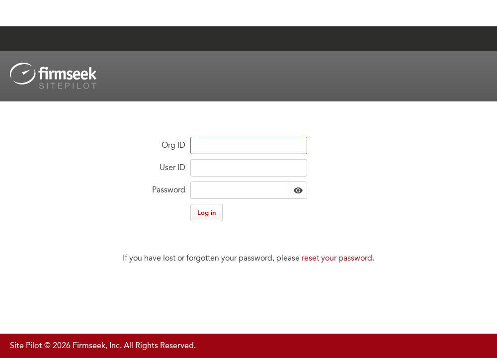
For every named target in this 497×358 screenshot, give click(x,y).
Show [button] (298, 190)
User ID (172, 168)
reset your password (337, 258)
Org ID (173, 145)
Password (168, 190)
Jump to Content (48, 13)
